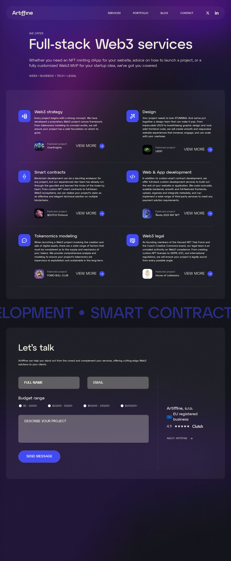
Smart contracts (49, 172)
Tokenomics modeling (55, 236)
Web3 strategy (48, 112)
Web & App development (167, 172)
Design (149, 112)
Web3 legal (153, 236)
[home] (22, 13)
